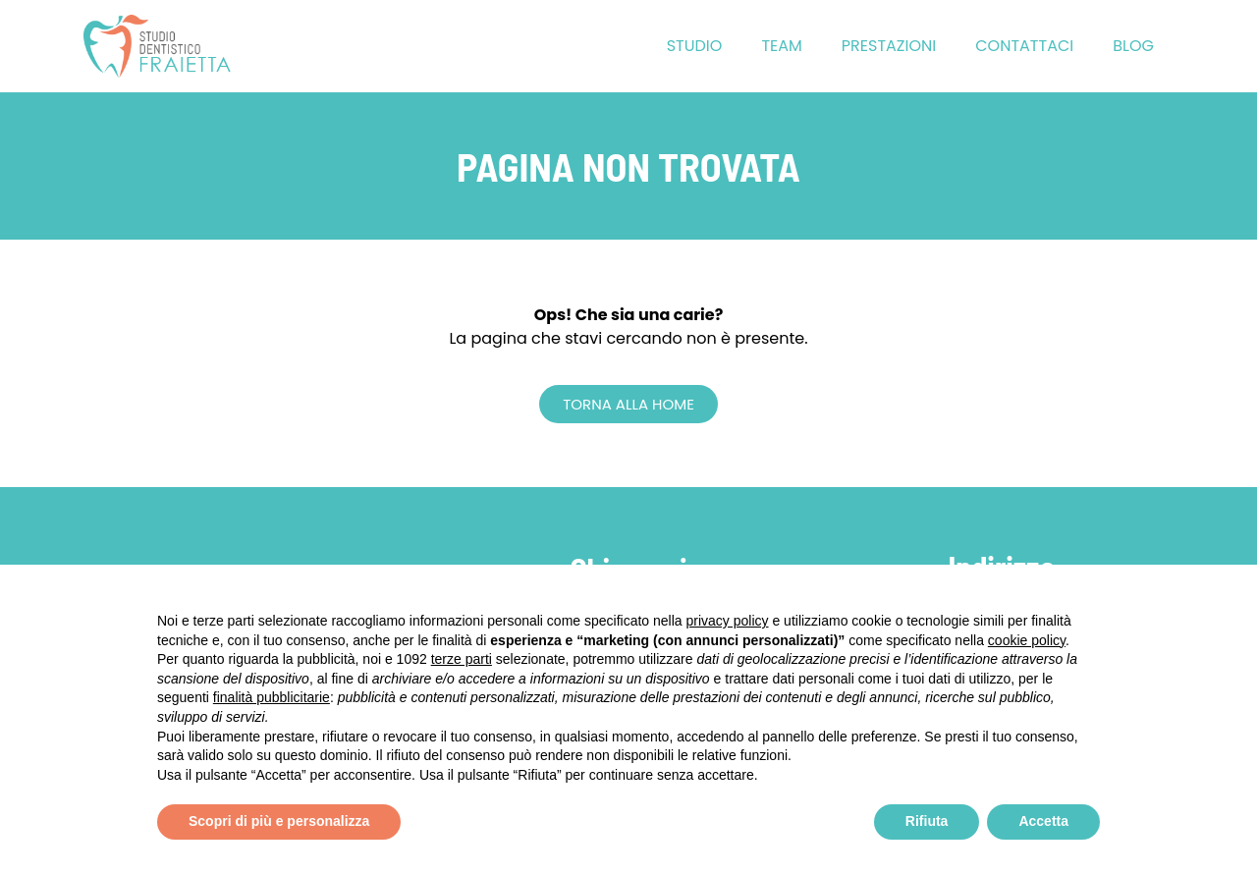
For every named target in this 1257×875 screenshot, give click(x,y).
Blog (1133, 45)
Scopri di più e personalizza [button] (279, 821)
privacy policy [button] (727, 621)
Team (781, 45)
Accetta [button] (1043, 821)
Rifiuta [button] (927, 821)
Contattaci (1024, 45)
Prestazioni (889, 45)
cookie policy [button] (1027, 640)
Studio (695, 45)
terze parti (461, 659)
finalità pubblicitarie (271, 697)
